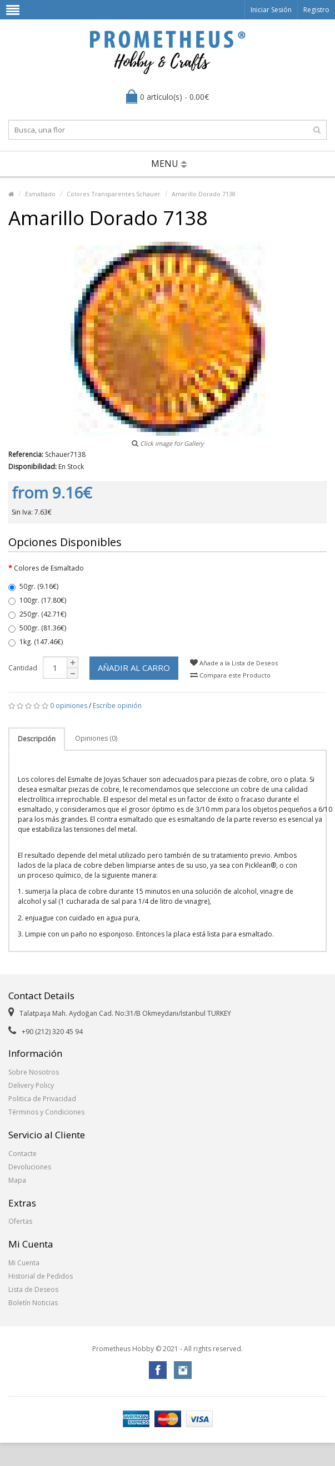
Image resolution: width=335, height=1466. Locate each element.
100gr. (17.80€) (37, 600)
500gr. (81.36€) (37, 628)
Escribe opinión (117, 705)
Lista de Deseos (33, 1289)
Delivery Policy (31, 1085)
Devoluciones (29, 1167)
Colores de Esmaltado (49, 568)
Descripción (37, 739)
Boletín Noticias (33, 1302)
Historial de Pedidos (40, 1276)
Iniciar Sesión (271, 9)
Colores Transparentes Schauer (114, 194)
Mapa (17, 1180)
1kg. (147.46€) (35, 642)
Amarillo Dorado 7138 (204, 194)
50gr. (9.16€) (33, 586)
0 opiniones (68, 705)
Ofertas (20, 1221)
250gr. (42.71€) (37, 614)
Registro (316, 9)
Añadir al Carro (134, 667)
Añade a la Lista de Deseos (234, 663)
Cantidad (22, 668)
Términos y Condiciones (46, 1112)
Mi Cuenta (23, 1263)
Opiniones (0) (96, 738)
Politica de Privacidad (42, 1098)
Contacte (22, 1153)
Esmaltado (40, 194)
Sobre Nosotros (33, 1072)
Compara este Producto (230, 675)
